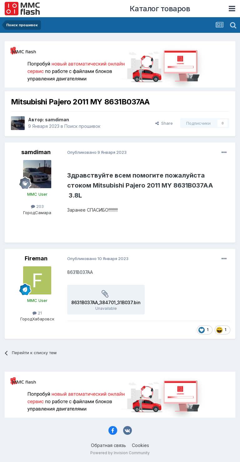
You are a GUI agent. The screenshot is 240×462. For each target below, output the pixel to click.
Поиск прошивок (82, 126)
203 (37, 206)
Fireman (36, 258)
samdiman (57, 119)
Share (164, 123)
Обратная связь (108, 445)
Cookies (140, 445)
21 (37, 312)
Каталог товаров (160, 8)
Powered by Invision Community (120, 452)
